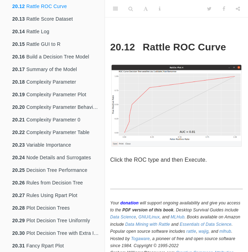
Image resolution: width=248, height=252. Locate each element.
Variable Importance (41, 145)
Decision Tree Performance (49, 170)
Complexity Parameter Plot (49, 94)
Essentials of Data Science (206, 224)
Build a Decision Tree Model (50, 56)
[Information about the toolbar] (160, 9)
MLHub (178, 217)
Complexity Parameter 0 (46, 119)
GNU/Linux (149, 217)
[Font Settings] (145, 9)
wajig (203, 231)
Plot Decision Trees (41, 208)
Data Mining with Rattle (147, 224)
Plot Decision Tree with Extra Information (58, 233)
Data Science (123, 217)
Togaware (140, 238)
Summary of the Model (44, 69)
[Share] (238, 9)
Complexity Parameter (44, 82)
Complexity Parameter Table (51, 132)
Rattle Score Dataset (42, 19)
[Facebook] (224, 9)
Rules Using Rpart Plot (44, 195)
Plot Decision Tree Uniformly (51, 220)
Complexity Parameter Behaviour (56, 107)
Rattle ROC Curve (39, 6)
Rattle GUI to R (36, 44)
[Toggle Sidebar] (115, 9)
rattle (191, 231)
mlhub (225, 231)
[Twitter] (209, 9)
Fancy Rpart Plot (38, 245)
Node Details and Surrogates (51, 157)
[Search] (130, 9)
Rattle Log (30, 31)
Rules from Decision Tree (47, 183)
